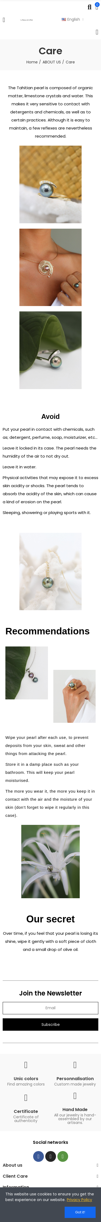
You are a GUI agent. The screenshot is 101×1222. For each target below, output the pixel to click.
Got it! (80, 1212)
